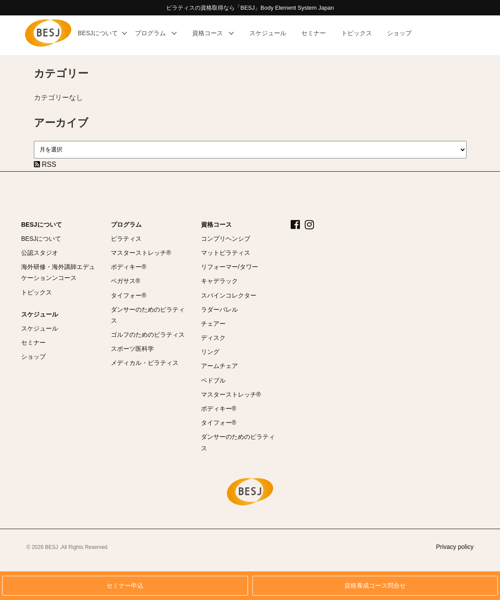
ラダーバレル (219, 309)
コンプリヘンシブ (225, 238)
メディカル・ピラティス (145, 362)
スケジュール (39, 314)
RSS (45, 164)
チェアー (213, 323)
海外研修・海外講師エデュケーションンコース (58, 272)
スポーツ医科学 (132, 348)
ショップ (33, 356)
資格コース (216, 224)
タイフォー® (128, 295)
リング (210, 351)
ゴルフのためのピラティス (148, 334)
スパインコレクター (228, 295)
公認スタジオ (39, 252)
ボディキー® (128, 266)
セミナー (33, 342)
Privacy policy (455, 546)
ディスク (213, 337)
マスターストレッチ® (141, 252)
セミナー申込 (124, 585)
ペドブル (213, 380)
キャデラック (219, 280)
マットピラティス (225, 252)
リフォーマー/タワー (229, 266)
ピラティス (126, 238)
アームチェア (219, 365)
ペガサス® (125, 280)
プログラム (126, 224)
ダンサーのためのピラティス (148, 315)
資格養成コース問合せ (375, 585)
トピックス (36, 292)
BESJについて (41, 224)
